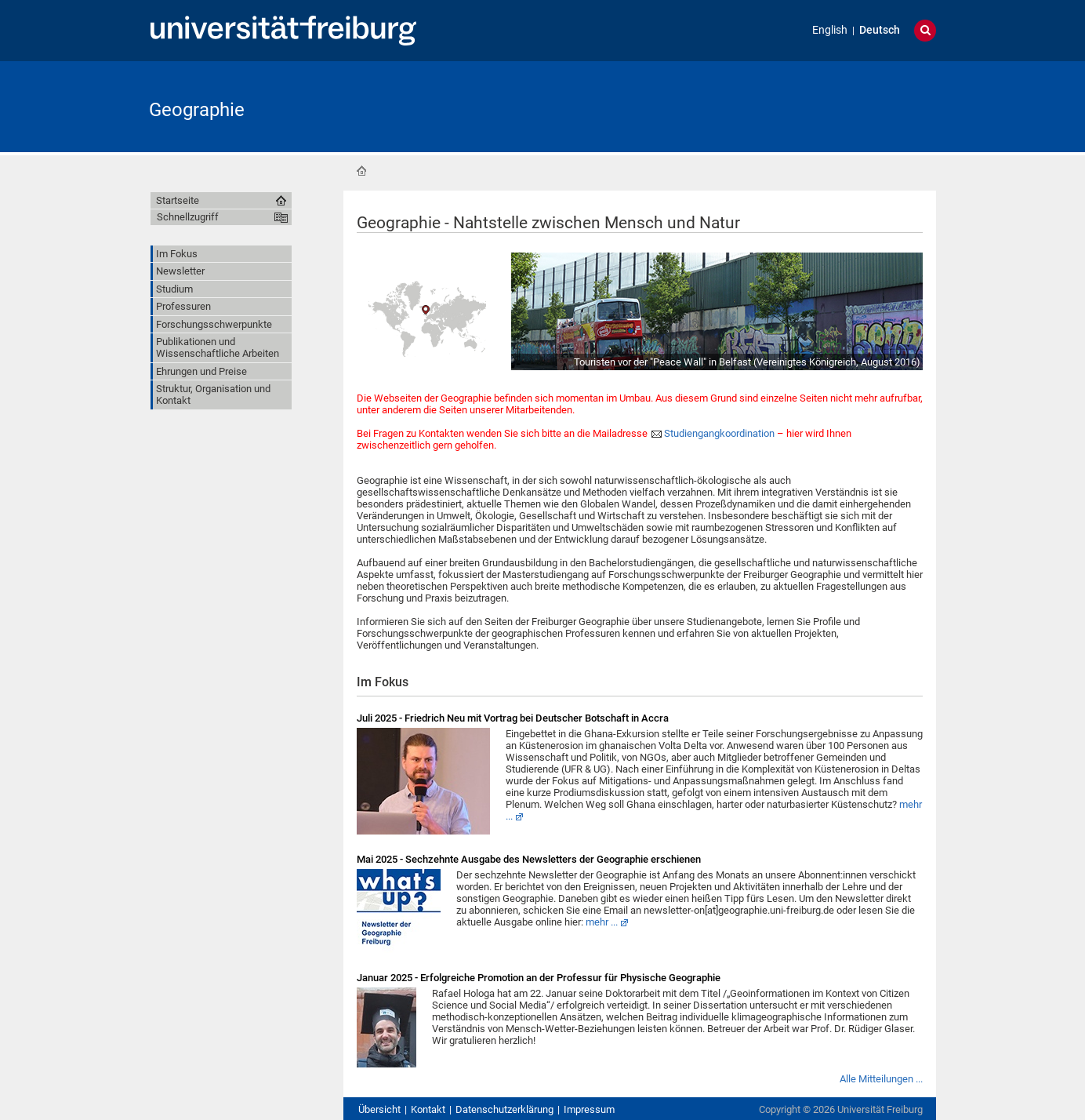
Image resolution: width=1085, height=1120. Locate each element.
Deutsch (879, 30)
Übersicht (379, 1109)
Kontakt (428, 1109)
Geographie (197, 110)
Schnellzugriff (188, 217)
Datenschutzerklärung (504, 1109)
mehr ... (602, 922)
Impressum (589, 1109)
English (829, 30)
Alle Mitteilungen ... (881, 1079)
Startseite (361, 170)
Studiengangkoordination (719, 433)
